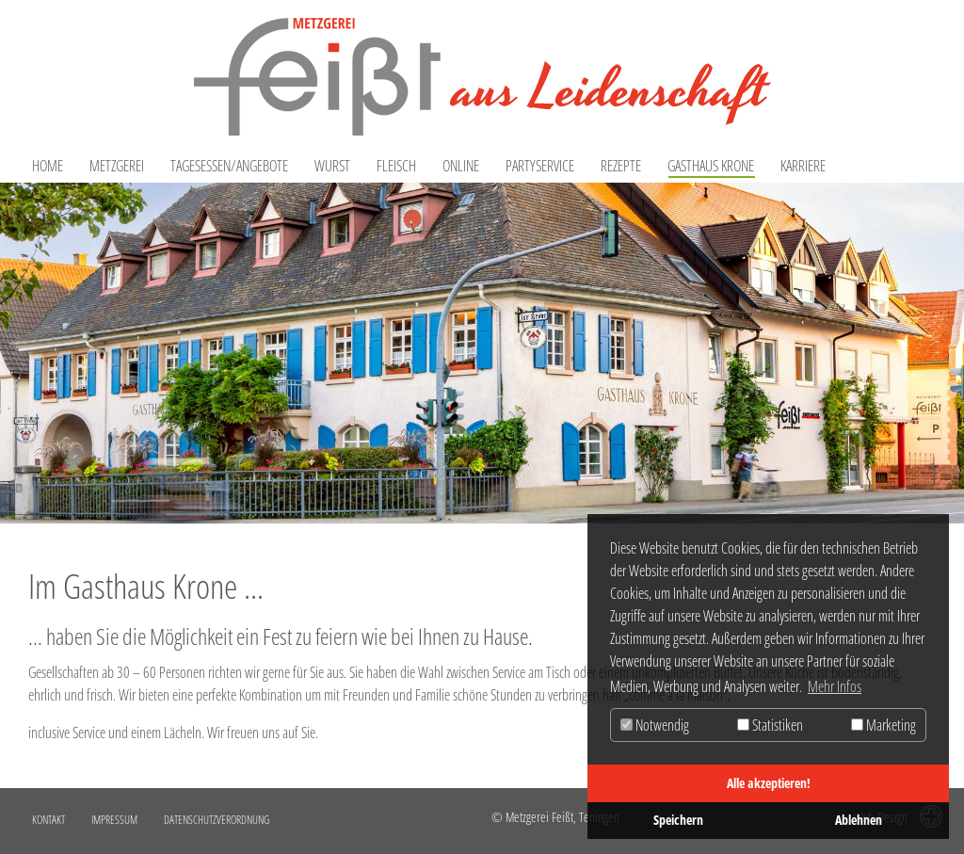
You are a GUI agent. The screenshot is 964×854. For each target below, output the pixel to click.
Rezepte (621, 165)
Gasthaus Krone (710, 165)
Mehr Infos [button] (834, 686)
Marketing (883, 725)
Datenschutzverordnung (216, 820)
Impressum (114, 820)
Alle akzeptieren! (769, 783)
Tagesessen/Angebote (229, 165)
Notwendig (654, 725)
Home (47, 165)
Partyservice (540, 165)
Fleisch (396, 165)
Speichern (678, 820)
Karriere (803, 165)
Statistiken (770, 725)
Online (460, 165)
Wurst (332, 165)
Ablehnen (858, 820)
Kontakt (48, 820)
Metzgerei (116, 165)
